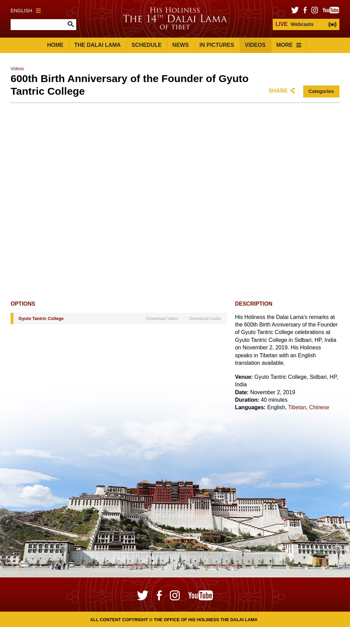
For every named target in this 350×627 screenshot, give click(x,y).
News (180, 45)
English (26, 10)
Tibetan (297, 407)
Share (278, 91)
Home (55, 45)
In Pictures (217, 45)
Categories (321, 91)
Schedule (147, 45)
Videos (255, 45)
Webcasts (294, 24)
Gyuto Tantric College (41, 318)
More (288, 45)
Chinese (319, 407)
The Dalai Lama (97, 45)
